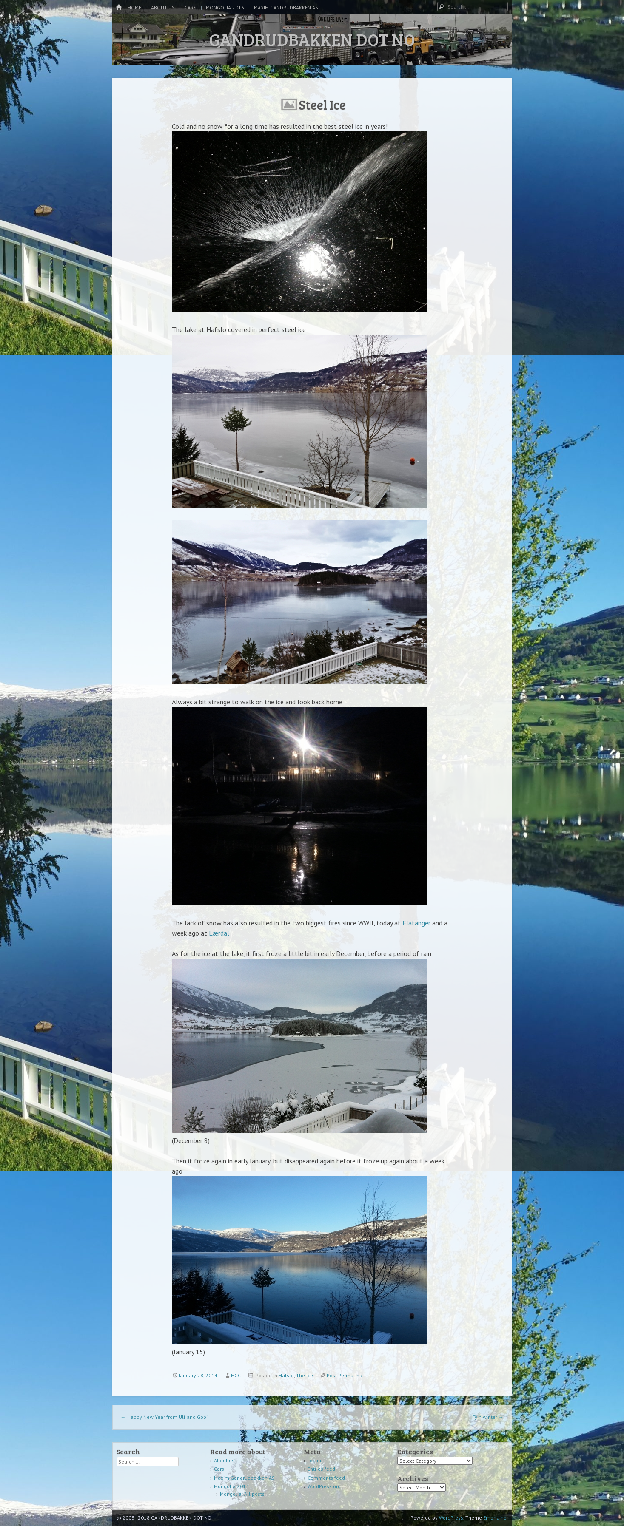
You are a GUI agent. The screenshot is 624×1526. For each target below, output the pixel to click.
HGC (236, 1375)
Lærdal (219, 933)
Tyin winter (488, 1417)
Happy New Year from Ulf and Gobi (164, 1417)
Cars (191, 7)
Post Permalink (344, 1375)
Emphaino (495, 1518)
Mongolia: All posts (242, 1494)
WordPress (451, 1518)
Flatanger (416, 923)
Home (134, 7)
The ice (304, 1375)
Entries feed (321, 1469)
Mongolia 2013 (225, 7)
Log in (314, 1460)
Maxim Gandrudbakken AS (286, 7)
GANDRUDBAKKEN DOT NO (312, 39)
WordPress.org (324, 1486)
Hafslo (286, 1375)
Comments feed (326, 1478)
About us (163, 7)
